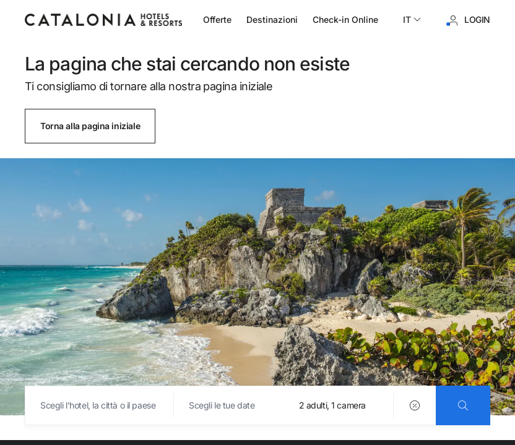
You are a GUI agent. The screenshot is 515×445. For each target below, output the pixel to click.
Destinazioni (272, 19)
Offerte (217, 19)
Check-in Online (345, 19)
